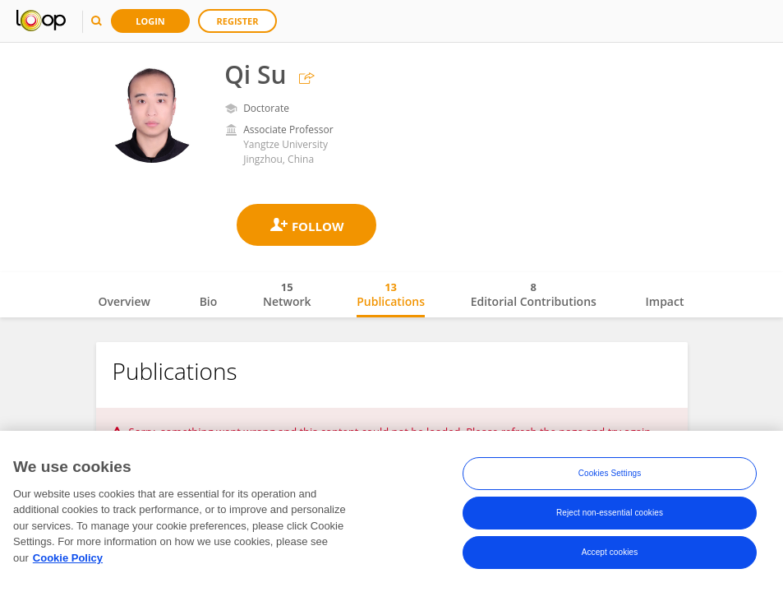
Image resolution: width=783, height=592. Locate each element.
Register (238, 21)
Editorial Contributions (533, 294)
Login (150, 21)
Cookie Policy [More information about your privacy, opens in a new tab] (68, 559)
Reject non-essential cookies (609, 515)
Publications (391, 294)
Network (287, 294)
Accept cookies (610, 554)
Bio (209, 301)
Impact (665, 301)
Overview (124, 301)
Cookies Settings (610, 475)
